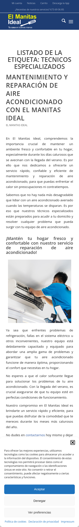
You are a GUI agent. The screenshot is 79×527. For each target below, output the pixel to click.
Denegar (39, 500)
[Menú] (71, 21)
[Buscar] (62, 21)
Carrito (44, 3)
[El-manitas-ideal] (33, 21)
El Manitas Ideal (17, 125)
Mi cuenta (17, 3)
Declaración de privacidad (43, 521)
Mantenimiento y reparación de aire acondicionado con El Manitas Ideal (37, 97)
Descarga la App (60, 3)
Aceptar (39, 489)
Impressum (67, 521)
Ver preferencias (39, 512)
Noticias (31, 3)
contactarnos (35, 435)
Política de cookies (15, 521)
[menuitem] (17, 3)
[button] (73, 442)
